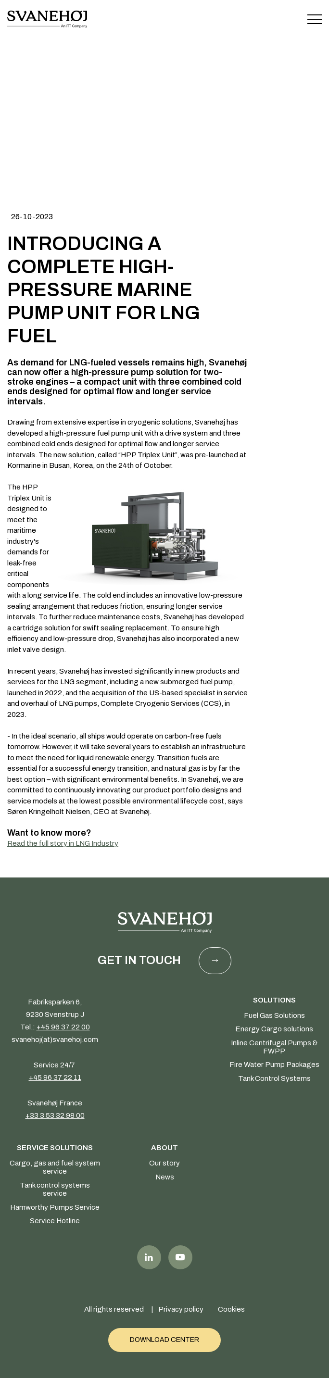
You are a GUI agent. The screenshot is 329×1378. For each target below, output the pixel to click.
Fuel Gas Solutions (274, 1015)
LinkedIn (149, 1257)
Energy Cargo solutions (274, 1029)
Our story (164, 1163)
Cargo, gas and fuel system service (55, 1167)
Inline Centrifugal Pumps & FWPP (274, 1047)
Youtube (180, 1257)
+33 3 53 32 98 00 (55, 1115)
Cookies (231, 1309)
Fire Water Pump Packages (274, 1064)
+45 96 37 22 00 (63, 1027)
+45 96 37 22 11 (55, 1077)
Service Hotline (55, 1221)
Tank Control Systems (274, 1078)
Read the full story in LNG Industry (62, 843)
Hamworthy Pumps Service (55, 1207)
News (164, 1177)
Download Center (164, 1339)
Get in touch (139, 960)
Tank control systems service (55, 1189)
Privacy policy (180, 1309)
